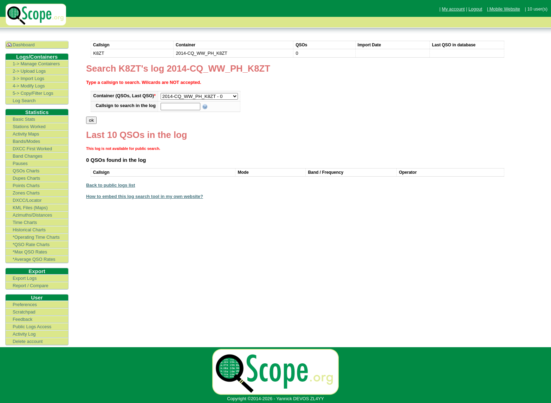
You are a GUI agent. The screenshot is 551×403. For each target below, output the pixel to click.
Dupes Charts (26, 178)
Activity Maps (26, 134)
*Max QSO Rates (30, 252)
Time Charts (25, 222)
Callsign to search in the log (126, 105)
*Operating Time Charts (36, 237)
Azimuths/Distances (32, 215)
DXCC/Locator (27, 200)
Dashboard (24, 44)
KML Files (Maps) (30, 207)
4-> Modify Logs (29, 85)
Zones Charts (26, 193)
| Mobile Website (503, 9)
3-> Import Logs (28, 78)
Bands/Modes (26, 141)
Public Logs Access (32, 326)
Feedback (22, 319)
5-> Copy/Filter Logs (33, 93)
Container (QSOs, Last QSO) (124, 95)
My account (453, 9)
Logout (475, 9)
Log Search (24, 100)
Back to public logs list (110, 185)
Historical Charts (29, 229)
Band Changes (28, 156)
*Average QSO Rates (34, 259)
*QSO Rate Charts (31, 244)
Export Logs (25, 278)
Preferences (25, 304)
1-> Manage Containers (36, 63)
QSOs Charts (26, 170)
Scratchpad (24, 312)
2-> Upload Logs (29, 71)
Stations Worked (29, 126)
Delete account (28, 341)
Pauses (20, 163)
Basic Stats (24, 119)
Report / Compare (30, 285)
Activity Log (24, 334)
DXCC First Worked (32, 148)
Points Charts (26, 185)
